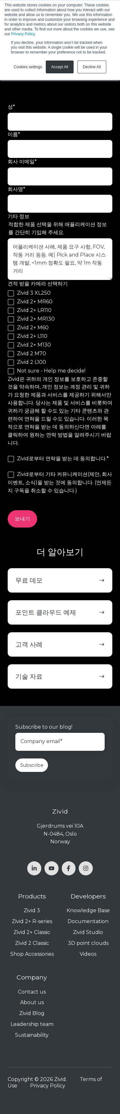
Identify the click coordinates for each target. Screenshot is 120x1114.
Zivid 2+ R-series (32, 921)
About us (32, 1002)
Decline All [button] (92, 67)
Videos (88, 954)
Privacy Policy (23, 34)
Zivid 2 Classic (32, 943)
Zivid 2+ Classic (31, 932)
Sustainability (32, 1035)
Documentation (88, 921)
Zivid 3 (32, 910)
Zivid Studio (88, 932)
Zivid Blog (31, 1013)
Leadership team (32, 1024)
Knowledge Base (88, 910)
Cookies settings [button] (28, 67)
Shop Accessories (32, 954)
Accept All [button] (59, 67)
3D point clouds (88, 943)
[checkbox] (60, 332)
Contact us (32, 992)
